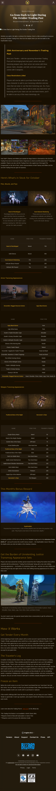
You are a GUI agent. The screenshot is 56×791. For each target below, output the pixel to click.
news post (25, 708)
